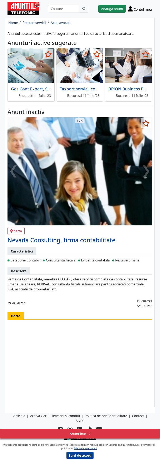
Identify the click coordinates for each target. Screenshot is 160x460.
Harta (15, 316)
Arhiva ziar (38, 416)
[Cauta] (84, 9)
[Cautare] (64, 9)
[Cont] (140, 8)
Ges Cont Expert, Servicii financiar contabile (54, 89)
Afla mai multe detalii (85, 448)
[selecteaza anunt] (48, 54)
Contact (138, 416)
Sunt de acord (80, 455)
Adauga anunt (112, 8)
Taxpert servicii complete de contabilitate (101, 89)
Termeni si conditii (65, 416)
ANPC (80, 421)
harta (16, 231)
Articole (19, 416)
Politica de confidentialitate (106, 416)
